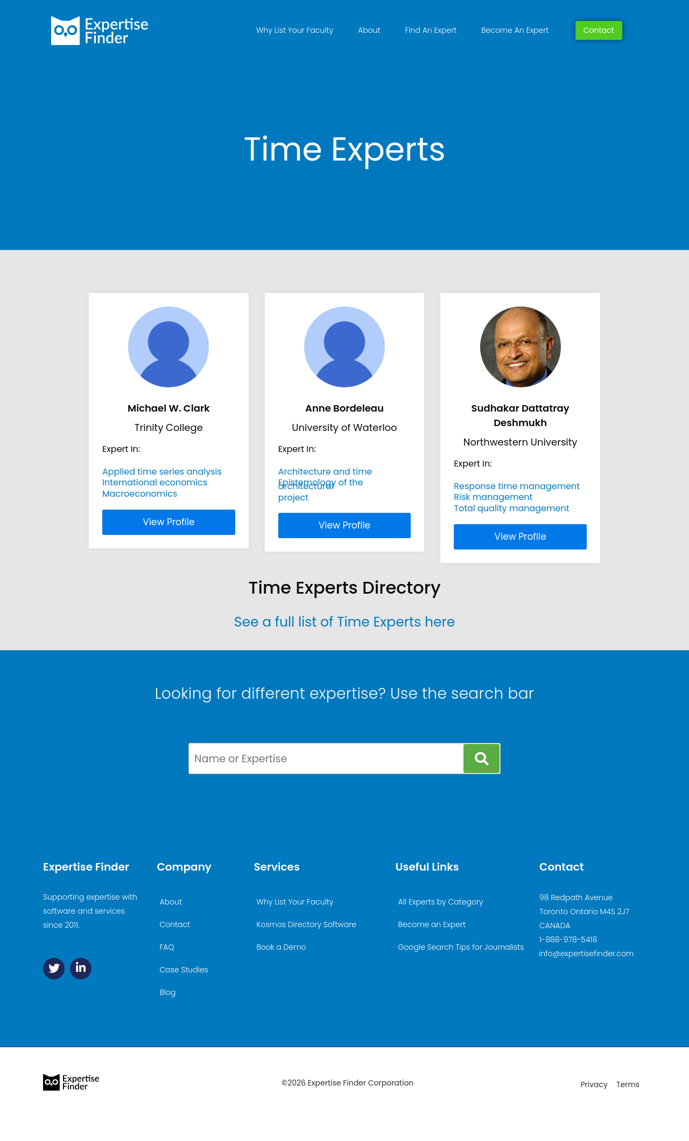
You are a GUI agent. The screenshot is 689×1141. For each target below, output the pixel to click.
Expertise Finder (86, 866)
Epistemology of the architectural (320, 484)
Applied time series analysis (162, 471)
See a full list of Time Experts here (344, 622)
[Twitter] (54, 968)
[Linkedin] (81, 968)
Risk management (493, 497)
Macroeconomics (139, 494)
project (293, 497)
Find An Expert (430, 30)
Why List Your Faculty (294, 30)
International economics (154, 482)
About (369, 30)
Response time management (517, 486)
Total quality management (511, 508)
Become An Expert (515, 30)
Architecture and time (325, 471)
